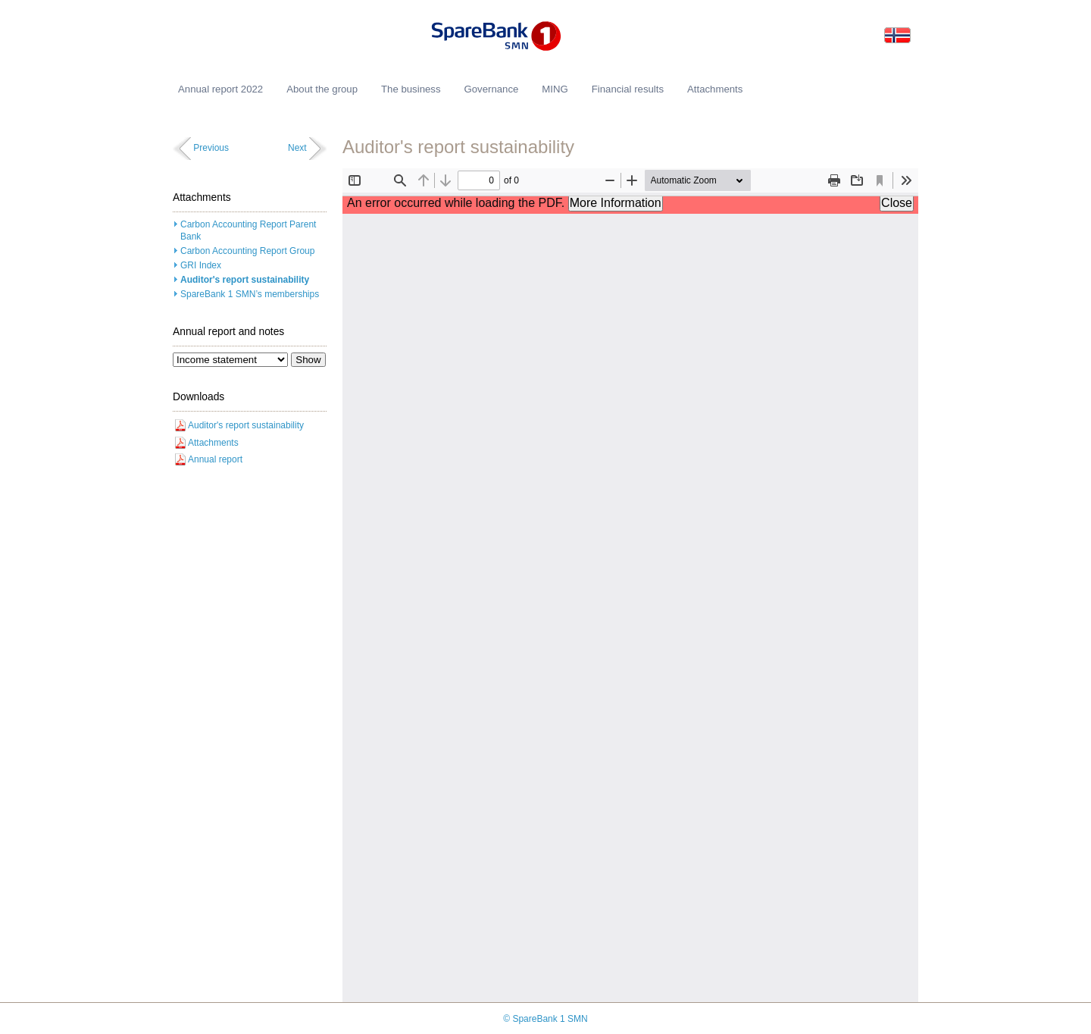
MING (554, 89)
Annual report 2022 (220, 89)
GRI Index (200, 265)
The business (410, 89)
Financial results (628, 89)
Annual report (215, 459)
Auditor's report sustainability (244, 279)
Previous (211, 148)
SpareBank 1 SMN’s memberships (249, 294)
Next (297, 148)
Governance (491, 89)
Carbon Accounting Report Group (247, 251)
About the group (322, 89)
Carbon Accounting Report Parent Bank (248, 231)
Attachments (213, 442)
